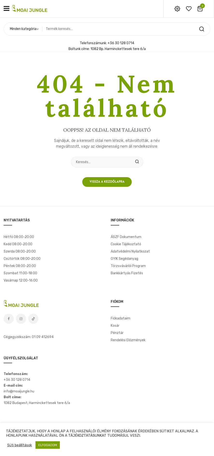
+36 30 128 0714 (121, 43)
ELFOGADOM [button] (47, 445)
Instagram (21, 319)
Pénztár (117, 333)
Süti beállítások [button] (19, 445)
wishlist (189, 8)
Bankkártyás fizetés (127, 273)
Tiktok (33, 319)
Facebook (9, 319)
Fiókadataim (120, 318)
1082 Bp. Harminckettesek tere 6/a (118, 49)
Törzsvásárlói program (128, 266)
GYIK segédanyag (124, 259)
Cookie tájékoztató (126, 244)
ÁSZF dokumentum (126, 237)
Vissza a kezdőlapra (107, 182)
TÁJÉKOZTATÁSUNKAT (87, 435)
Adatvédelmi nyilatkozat (130, 251)
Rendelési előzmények (128, 340)
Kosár (115, 326)
